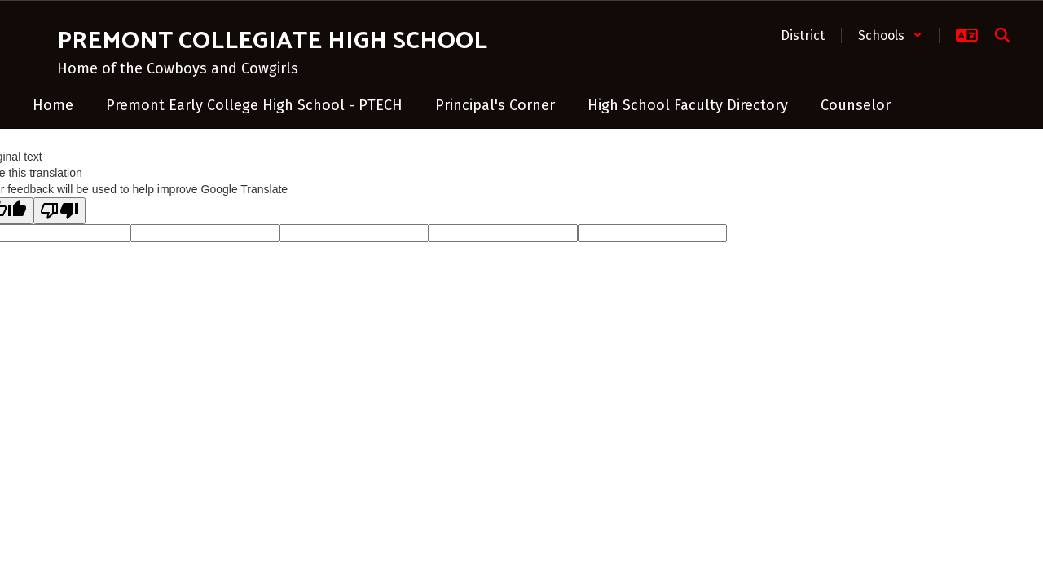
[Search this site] (1002, 35)
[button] (890, 35)
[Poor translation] (59, 210)
